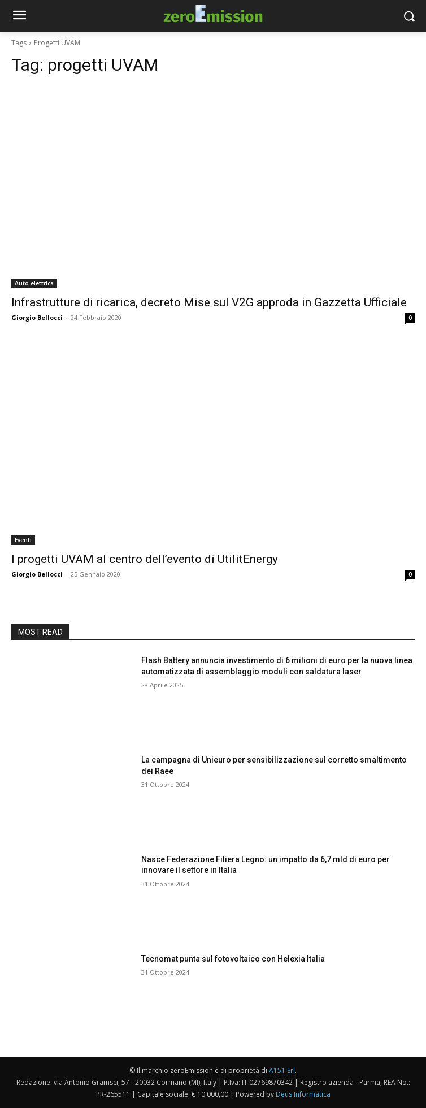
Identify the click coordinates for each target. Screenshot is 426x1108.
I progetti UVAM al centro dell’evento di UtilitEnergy (144, 559)
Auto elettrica (34, 283)
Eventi (23, 540)
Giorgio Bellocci (37, 317)
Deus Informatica (303, 1094)
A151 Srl (282, 1070)
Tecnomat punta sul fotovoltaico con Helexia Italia (233, 958)
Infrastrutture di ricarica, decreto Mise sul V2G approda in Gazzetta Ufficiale (209, 302)
